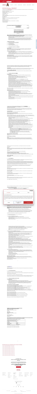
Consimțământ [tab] (8, 192)
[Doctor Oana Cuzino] (5, 5)
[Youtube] (23, 386)
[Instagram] (16, 386)
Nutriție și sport (14, 373)
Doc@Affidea (3, 374)
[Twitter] (18, 386)
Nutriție (14, 375)
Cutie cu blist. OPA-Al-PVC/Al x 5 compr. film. (8, 345)
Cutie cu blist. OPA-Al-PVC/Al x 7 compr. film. (8, 346)
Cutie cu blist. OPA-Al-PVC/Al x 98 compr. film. (8, 354)
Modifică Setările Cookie (23, 391)
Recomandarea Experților (18, 381)
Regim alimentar (15, 376)
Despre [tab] (28, 192)
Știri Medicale (9, 377)
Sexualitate (26, 376)
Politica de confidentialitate (14, 391)
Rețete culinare (14, 377)
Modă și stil (20, 374)
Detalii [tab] (18, 192)
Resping (9, 202)
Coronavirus (9, 374)
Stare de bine (31, 374)
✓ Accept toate (28, 202)
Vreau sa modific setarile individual (18, 202)
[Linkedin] (21, 386)
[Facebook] (14, 386)
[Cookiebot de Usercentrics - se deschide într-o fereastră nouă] (30, 190)
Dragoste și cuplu (26, 374)
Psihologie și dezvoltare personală (27, 375)
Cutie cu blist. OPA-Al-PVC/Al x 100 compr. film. (8, 355)
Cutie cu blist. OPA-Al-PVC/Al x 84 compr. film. (8, 353)
